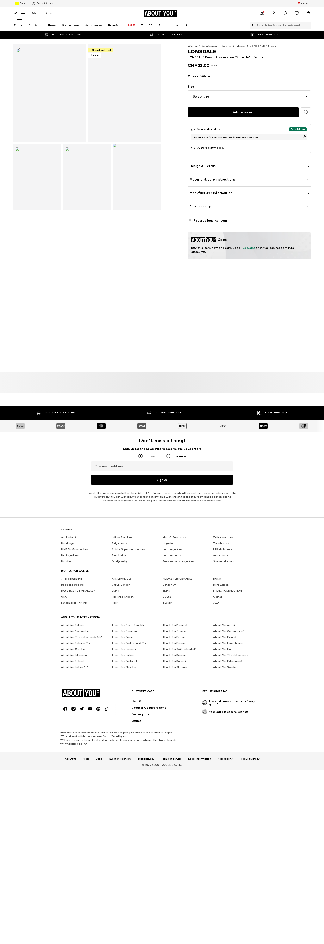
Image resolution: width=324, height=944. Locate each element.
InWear (167, 684)
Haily (115, 684)
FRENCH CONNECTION (227, 672)
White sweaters (223, 618)
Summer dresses (223, 642)
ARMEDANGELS (122, 660)
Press (86, 776)
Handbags (67, 624)
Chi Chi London (121, 666)
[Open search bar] (252, 25)
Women (19, 13)
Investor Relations (120, 776)
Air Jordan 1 (68, 618)
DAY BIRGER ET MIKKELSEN (78, 672)
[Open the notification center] (285, 13)
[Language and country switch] (303, 3)
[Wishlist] (296, 13)
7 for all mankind (71, 660)
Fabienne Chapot (123, 678)
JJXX (216, 684)
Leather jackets (173, 630)
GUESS (167, 678)
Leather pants (172, 636)
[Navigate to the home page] (160, 13)
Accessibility (225, 776)
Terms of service (171, 776)
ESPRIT (116, 672)
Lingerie (168, 624)
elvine (166, 672)
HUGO (217, 660)
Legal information (199, 776)
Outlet (20, 3)
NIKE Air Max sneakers (75, 630)
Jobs (99, 776)
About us (70, 776)
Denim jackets (70, 636)
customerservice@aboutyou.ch (122, 582)
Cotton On (169, 666)
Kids (48, 13)
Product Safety (250, 776)
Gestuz (218, 678)
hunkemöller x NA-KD (74, 684)
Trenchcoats (221, 624)
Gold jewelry (119, 642)
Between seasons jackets (179, 642)
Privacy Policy (101, 578)
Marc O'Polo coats (174, 618)
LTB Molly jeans (222, 630)
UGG (64, 678)
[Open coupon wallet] (262, 13)
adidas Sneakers (122, 618)
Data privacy (146, 776)
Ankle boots (220, 636)
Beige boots (119, 624)
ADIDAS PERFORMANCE (178, 660)
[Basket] (308, 13)
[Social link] (65, 726)
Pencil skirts (119, 636)
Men (35, 13)
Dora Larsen (221, 666)
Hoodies (66, 642)
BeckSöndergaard (72, 666)
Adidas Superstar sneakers (129, 630)
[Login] (273, 13)
